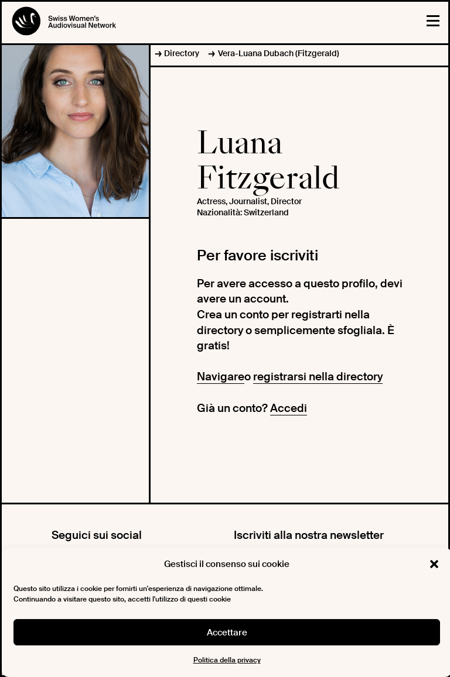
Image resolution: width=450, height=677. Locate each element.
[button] (434, 564)
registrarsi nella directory (318, 376)
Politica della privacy (227, 660)
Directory (181, 53)
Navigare (220, 376)
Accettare (227, 632)
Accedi (288, 408)
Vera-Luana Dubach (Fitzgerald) (278, 53)
